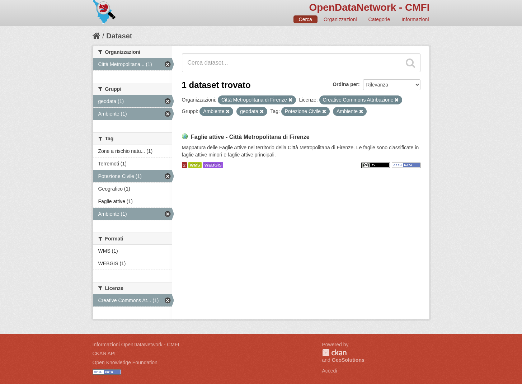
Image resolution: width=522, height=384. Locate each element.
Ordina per (345, 84)
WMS (195, 165)
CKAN (334, 352)
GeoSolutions (348, 360)
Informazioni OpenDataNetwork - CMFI (136, 344)
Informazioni (415, 19)
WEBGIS (213, 165)
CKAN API (104, 353)
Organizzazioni (340, 19)
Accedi (329, 371)
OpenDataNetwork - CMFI (369, 7)
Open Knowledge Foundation (125, 362)
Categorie (379, 19)
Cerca (305, 19)
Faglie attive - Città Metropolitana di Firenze (250, 137)
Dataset (119, 36)
